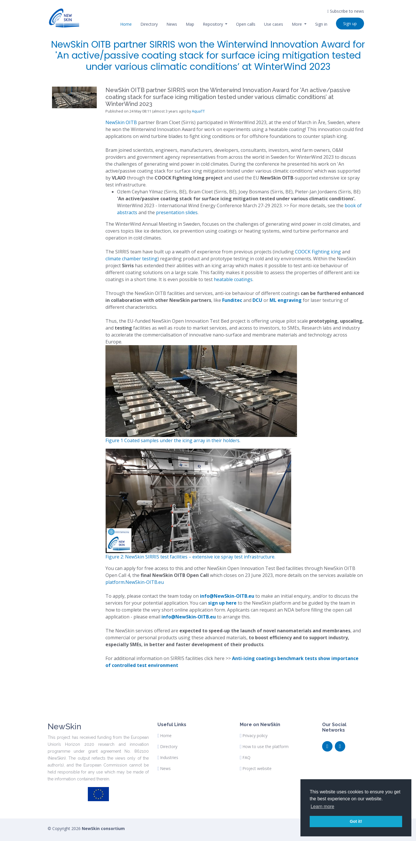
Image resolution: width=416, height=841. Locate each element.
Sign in (321, 24)
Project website (257, 769)
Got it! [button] (356, 821)
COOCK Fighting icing (318, 251)
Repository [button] (213, 24)
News (171, 24)
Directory (149, 24)
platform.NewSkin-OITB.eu (134, 582)
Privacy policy (255, 736)
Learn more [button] (322, 806)
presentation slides (177, 212)
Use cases (273, 24)
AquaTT (198, 111)
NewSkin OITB (121, 122)
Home (126, 24)
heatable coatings (233, 279)
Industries (169, 758)
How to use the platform (265, 747)
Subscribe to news (345, 11)
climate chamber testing (131, 258)
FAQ (246, 758)
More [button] (297, 24)
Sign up (350, 23)
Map (190, 24)
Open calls (245, 24)
